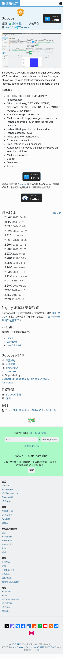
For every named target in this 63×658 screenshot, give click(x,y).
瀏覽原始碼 (12, 367)
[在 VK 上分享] (56, 625)
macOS (8, 27)
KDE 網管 (16, 644)
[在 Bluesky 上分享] (18, 625)
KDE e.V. (5, 595)
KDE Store (6, 591)
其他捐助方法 (31, 445)
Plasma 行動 (7, 497)
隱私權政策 (7, 578)
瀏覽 (31, 470)
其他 (4, 548)
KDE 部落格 (7, 536)
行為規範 (6, 574)
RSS (57, 212)
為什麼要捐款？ (39, 433)
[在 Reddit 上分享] (34, 625)
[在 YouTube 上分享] (45, 625)
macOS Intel (14, 345)
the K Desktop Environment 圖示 (27, 647)
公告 (4, 532)
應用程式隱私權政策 (10, 582)
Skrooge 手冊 (13, 394)
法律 (37, 650)
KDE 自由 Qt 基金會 (10, 599)
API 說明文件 (7, 511)
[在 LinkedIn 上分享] (29, 625)
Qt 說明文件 (7, 515)
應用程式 (9, 4)
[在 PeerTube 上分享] (51, 625)
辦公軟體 (15, 23)
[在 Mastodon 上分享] (12, 625)
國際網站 (6, 611)
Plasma (5, 485)
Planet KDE (7, 540)
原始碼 (5, 523)
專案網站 (11, 360)
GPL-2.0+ (11, 371)
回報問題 (11, 364)
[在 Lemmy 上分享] (40, 625)
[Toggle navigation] (39, 3)
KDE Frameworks (10, 493)
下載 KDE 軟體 (8, 570)
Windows (22, 27)
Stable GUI (37, 410)
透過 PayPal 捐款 (49, 439)
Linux (10, 338)
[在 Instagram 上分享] (31, 631)
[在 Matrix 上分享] (7, 625)
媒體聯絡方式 (7, 544)
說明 (4, 566)
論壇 (8, 398)
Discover (22, 184)
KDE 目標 (6, 519)
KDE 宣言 (6, 607)
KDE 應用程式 (8, 489)
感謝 (4, 552)
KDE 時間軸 (7, 603)
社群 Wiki (6, 562)
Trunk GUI (11, 410)
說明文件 (24, 410)
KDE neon (6, 501)
